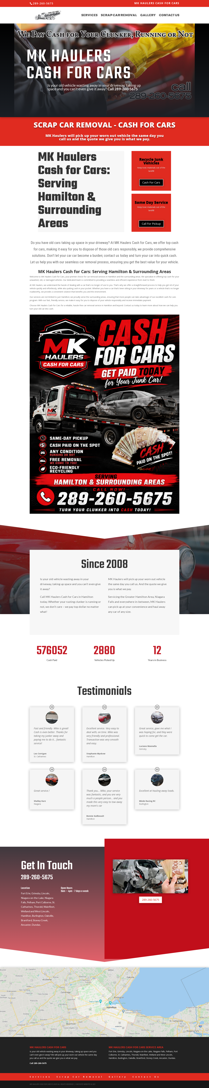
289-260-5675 (126, 89)
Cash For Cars (151, 182)
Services (89, 15)
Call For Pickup (151, 224)
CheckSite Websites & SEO (85, 1084)
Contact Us (169, 15)
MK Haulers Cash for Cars (156, 3)
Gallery (148, 15)
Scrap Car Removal (119, 15)
